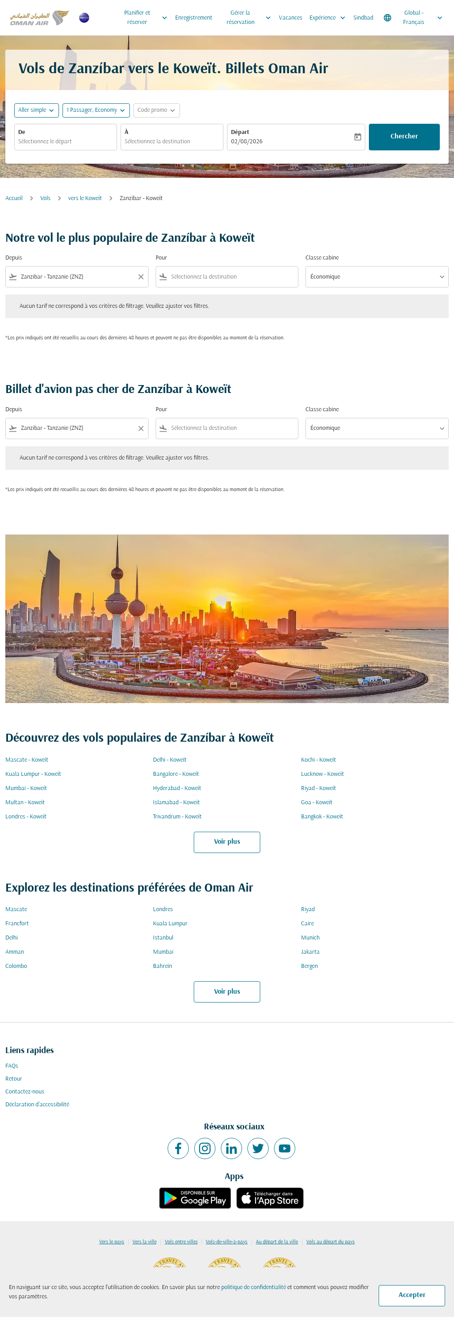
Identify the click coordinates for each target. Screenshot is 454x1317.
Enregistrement (193, 18)
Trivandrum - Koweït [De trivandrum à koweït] (177, 817)
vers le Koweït (85, 198)
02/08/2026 (246, 141)
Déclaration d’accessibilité (37, 1104)
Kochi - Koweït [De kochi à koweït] (318, 760)
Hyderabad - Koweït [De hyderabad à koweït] (177, 788)
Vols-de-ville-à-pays (226, 1242)
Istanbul (163, 938)
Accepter (412, 1295)
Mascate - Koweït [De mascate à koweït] (26, 760)
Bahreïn (162, 966)
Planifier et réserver (148, 18)
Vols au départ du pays (330, 1242)
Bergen (309, 966)
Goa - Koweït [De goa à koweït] (317, 802)
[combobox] (65, 141)
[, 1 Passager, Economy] (92, 110)
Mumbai (163, 952)
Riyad (308, 909)
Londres (163, 909)
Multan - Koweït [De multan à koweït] (25, 802)
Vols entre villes (181, 1242)
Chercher (404, 136)
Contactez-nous (24, 1092)
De (21, 132)
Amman (14, 952)
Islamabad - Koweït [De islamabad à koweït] (176, 802)
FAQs (11, 1066)
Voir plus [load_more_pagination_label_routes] (227, 841)
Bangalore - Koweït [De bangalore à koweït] (176, 774)
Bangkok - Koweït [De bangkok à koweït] (322, 817)
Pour (161, 258)
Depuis (13, 258)
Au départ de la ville (277, 1242)
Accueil (14, 198)
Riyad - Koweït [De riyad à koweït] (318, 788)
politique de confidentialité (253, 1287)
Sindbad (363, 18)
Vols (45, 198)
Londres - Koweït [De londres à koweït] (26, 817)
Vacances (290, 18)
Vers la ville (145, 1242)
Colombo (16, 966)
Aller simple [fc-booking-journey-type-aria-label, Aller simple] (32, 110)
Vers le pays (111, 1242)
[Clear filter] (140, 277)
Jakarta (310, 952)
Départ (240, 132)
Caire (307, 923)
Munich (310, 938)
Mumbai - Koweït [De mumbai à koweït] (26, 788)
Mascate (16, 909)
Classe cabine (322, 258)
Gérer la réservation (251, 18)
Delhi (11, 938)
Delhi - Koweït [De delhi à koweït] (170, 760)
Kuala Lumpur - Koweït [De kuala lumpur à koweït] (33, 774)
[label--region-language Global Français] (413, 18)
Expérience (329, 18)
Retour (13, 1079)
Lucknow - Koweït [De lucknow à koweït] (322, 774)
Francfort (17, 923)
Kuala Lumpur (170, 923)
